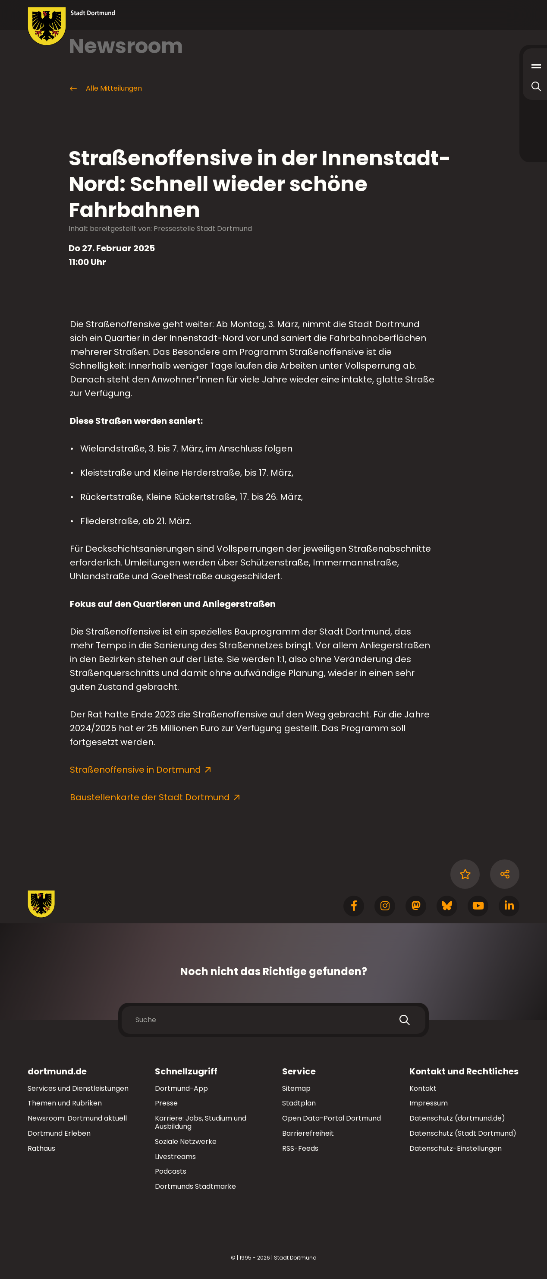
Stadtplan (299, 1103)
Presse (166, 1103)
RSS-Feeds (300, 1148)
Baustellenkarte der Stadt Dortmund (150, 797)
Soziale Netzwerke (186, 1141)
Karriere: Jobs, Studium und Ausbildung (200, 1122)
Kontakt (423, 1088)
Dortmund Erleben (59, 1133)
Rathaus (41, 1148)
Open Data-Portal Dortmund (331, 1118)
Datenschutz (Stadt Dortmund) (462, 1133)
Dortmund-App (181, 1088)
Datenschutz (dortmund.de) (457, 1118)
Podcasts (170, 1171)
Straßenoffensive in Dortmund (135, 770)
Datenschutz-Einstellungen (455, 1149)
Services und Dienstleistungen (78, 1088)
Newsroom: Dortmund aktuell (77, 1118)
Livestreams (175, 1157)
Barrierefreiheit (308, 1133)
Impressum (428, 1103)
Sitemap (296, 1088)
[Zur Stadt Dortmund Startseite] (71, 26)
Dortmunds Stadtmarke (195, 1186)
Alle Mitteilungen (105, 88)
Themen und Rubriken (65, 1103)
